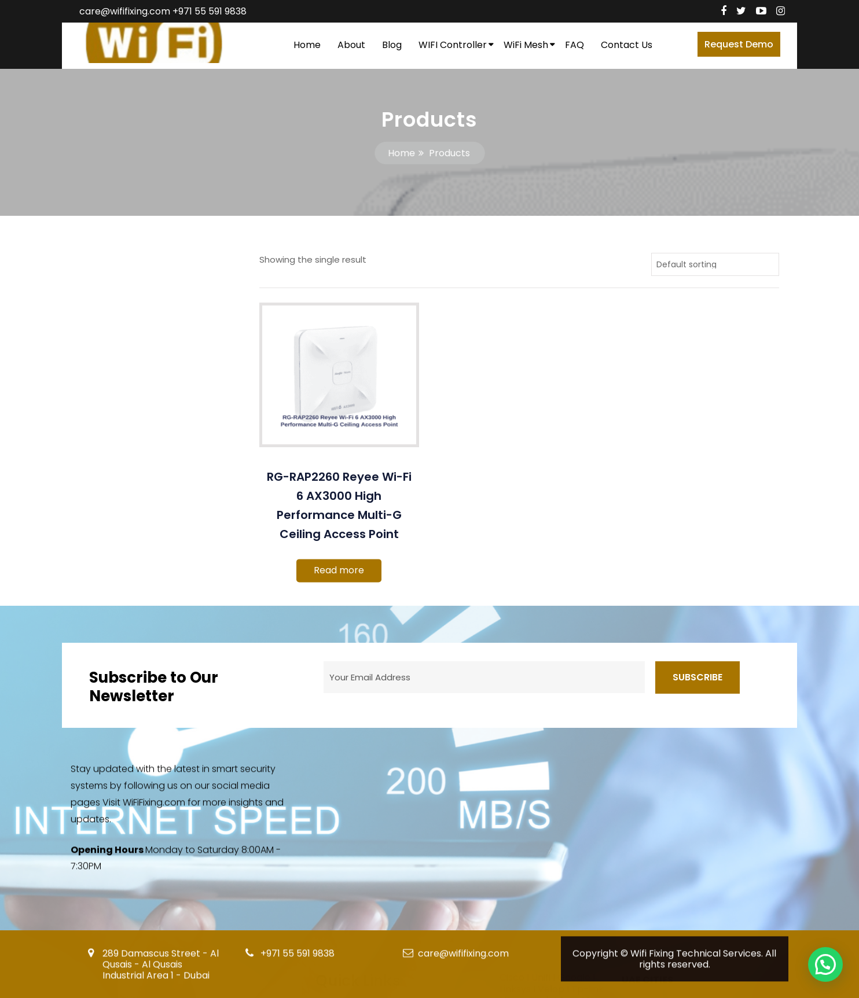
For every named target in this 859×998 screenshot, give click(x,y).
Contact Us (626, 44)
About (351, 44)
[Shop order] (715, 264)
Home (307, 44)
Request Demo (738, 44)
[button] (825, 964)
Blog (392, 44)
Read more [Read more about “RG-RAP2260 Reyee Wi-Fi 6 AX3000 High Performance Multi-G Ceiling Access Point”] (339, 570)
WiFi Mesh (526, 44)
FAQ (574, 44)
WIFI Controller (453, 44)
